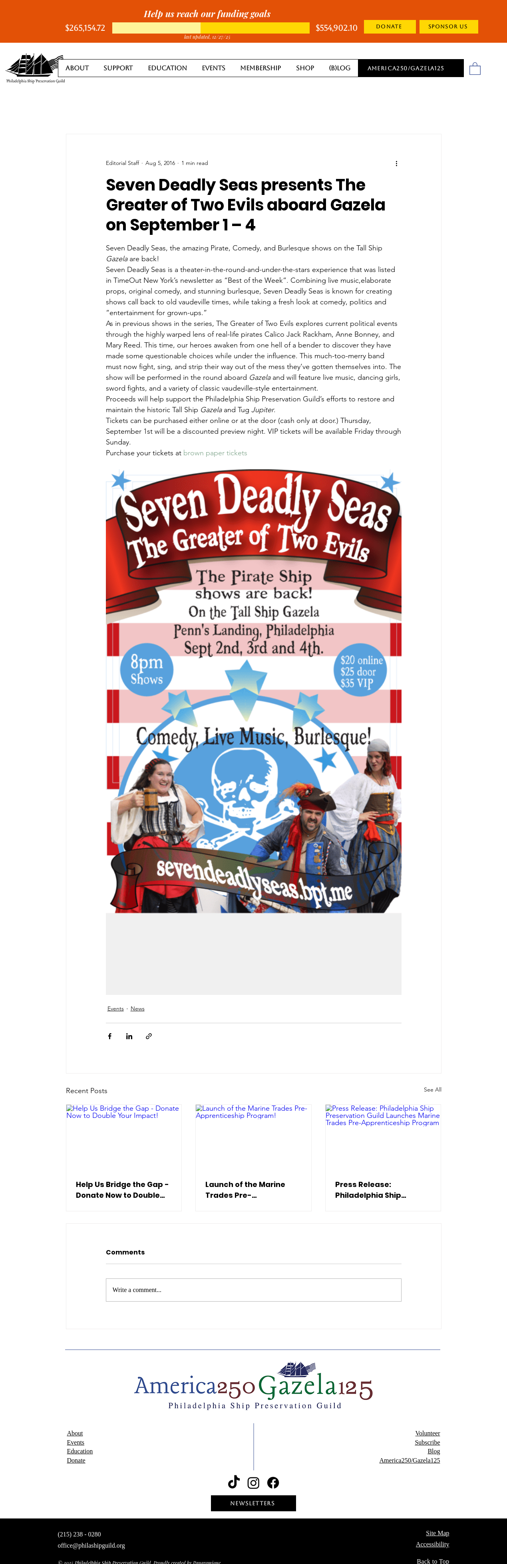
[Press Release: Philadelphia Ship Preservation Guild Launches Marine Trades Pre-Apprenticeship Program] (383, 1137)
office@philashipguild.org (91, 1545)
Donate (76, 1460)
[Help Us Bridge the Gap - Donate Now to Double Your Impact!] (124, 1137)
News (138, 1008)
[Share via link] (149, 1036)
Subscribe (427, 1442)
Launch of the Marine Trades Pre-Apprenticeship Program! (245, 1190)
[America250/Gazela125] (406, 68)
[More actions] (397, 163)
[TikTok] (234, 1483)
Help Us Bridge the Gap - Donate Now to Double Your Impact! (122, 1190)
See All (432, 1089)
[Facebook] (273, 1483)
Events (115, 1008)
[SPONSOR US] (449, 27)
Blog (433, 1451)
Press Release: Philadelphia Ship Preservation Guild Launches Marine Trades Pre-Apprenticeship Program (382, 1190)
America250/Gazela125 (410, 1460)
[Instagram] (253, 1483)
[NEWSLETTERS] (253, 1503)
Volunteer (428, 1433)
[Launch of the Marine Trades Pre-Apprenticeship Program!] (253, 1137)
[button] (475, 68)
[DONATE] (390, 27)
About (75, 1433)
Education (80, 1451)
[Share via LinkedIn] (129, 1036)
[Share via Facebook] (109, 1036)
